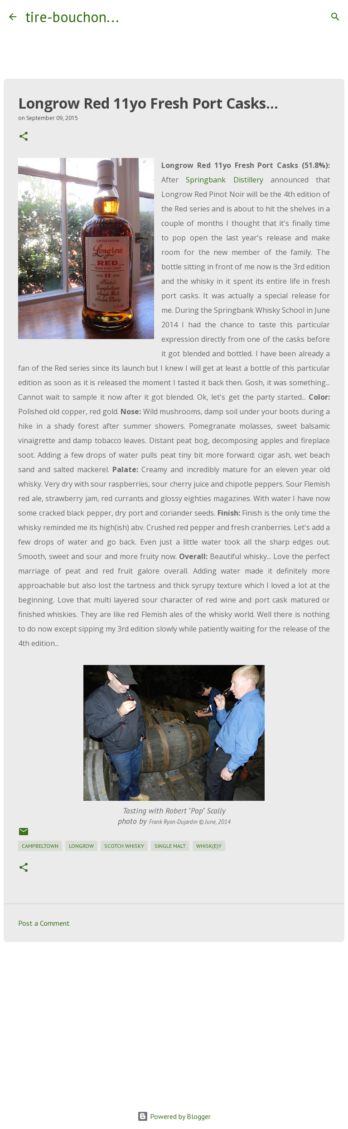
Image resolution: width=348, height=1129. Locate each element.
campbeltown (40, 845)
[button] (23, 137)
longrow (81, 845)
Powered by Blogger (174, 1116)
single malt (170, 845)
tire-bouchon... (72, 16)
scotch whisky (124, 845)
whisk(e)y (209, 845)
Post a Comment (44, 923)
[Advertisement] (174, 1019)
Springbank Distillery (224, 180)
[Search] (131, 17)
